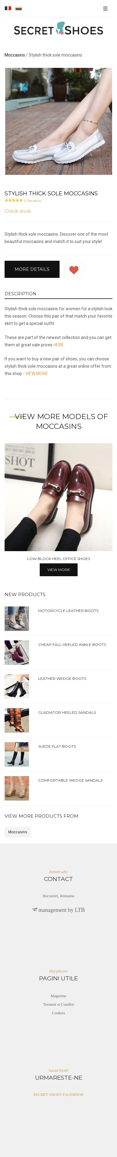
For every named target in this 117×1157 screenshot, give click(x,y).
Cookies (58, 1013)
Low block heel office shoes (58, 558)
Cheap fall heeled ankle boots (72, 644)
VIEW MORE (36, 373)
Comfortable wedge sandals (70, 780)
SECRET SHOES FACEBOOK (58, 1094)
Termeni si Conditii (58, 1004)
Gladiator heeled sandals (67, 712)
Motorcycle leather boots (68, 610)
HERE (58, 344)
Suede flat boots (57, 746)
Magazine (58, 995)
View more (58, 569)
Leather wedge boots (62, 678)
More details (32, 269)
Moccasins (17, 832)
